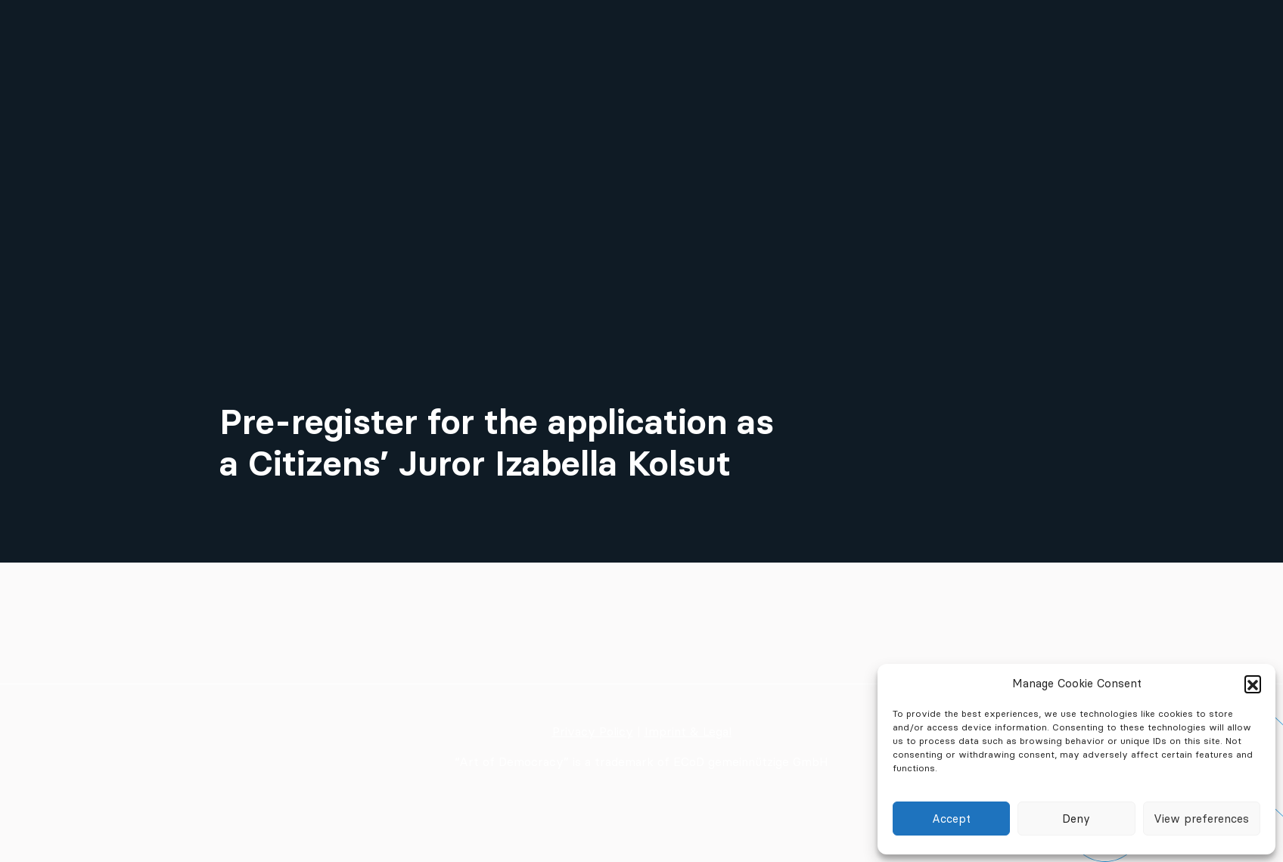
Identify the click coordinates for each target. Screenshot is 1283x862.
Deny (1076, 818)
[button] (1252, 683)
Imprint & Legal (688, 731)
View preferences (1201, 818)
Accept (951, 818)
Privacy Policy (592, 731)
